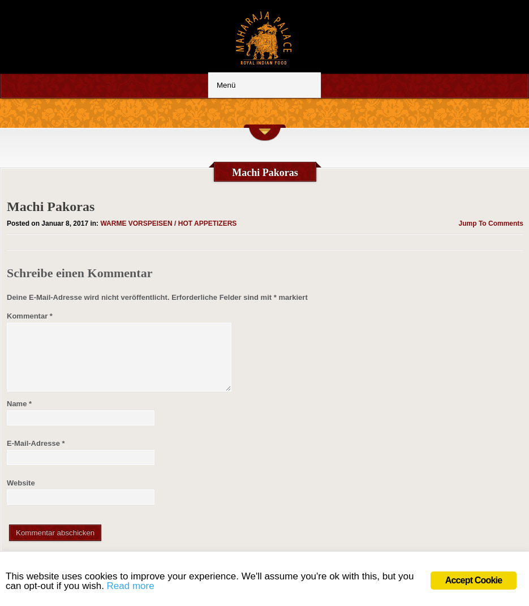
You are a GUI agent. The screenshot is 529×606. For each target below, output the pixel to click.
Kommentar (30, 316)
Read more (130, 586)
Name (19, 403)
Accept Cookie (473, 580)
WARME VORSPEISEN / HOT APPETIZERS (168, 223)
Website (21, 483)
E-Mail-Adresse (36, 443)
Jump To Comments (491, 223)
